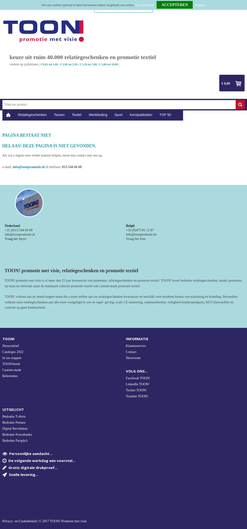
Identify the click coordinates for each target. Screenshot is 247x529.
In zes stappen (11, 358)
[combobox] (119, 104)
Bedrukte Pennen (14, 422)
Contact (131, 352)
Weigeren (200, 5)
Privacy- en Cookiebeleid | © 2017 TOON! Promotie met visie (44, 521)
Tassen (59, 115)
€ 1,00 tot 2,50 (68, 64)
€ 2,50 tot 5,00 (88, 64)
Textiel (77, 115)
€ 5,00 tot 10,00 (108, 64)
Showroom (133, 358)
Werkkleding (98, 115)
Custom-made (11, 370)
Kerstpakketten (141, 115)
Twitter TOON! (136, 390)
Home (8, 115)
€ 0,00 (226, 83)
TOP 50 (165, 115)
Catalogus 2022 (13, 352)
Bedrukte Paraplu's (15, 440)
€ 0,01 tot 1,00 (49, 64)
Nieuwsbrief (10, 346)
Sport (118, 115)
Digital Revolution (15, 428)
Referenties (10, 376)
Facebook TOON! (138, 378)
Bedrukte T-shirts (14, 416)
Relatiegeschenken (32, 115)
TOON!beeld (11, 364)
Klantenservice (136, 346)
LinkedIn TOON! (138, 384)
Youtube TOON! (137, 396)
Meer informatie (144, 5)
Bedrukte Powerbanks (17, 434)
